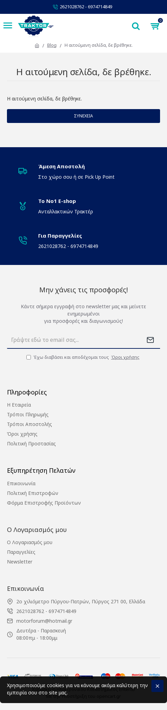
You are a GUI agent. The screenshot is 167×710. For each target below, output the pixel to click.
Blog (52, 45)
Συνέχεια (83, 116)
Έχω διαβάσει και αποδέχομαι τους (83, 357)
